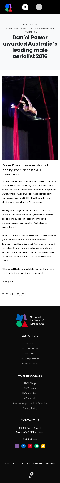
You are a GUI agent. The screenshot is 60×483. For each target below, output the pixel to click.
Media (16, 174)
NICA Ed (30, 343)
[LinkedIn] (30, 446)
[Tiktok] (43, 446)
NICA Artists (30, 398)
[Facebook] (17, 446)
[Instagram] (23, 446)
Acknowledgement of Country (30, 403)
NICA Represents (30, 358)
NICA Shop (30, 383)
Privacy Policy (30, 408)
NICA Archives (30, 393)
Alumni (8, 174)
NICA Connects (30, 363)
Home (25, 24)
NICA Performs (30, 348)
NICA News (30, 388)
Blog (34, 24)
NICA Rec (30, 353)
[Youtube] (36, 446)
